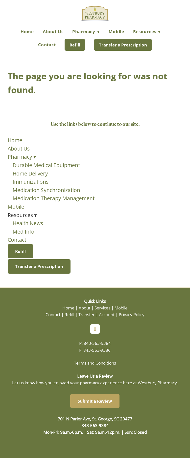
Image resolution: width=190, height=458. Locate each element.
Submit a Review (95, 401)
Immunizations (30, 181)
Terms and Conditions (95, 363)
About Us (53, 31)
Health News (28, 223)
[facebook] (95, 329)
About (84, 308)
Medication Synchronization (46, 190)
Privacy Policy (131, 314)
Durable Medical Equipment (46, 165)
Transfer (86, 314)
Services (102, 308)
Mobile (116, 31)
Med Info (23, 231)
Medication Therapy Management (54, 198)
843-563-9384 (97, 343)
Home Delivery (30, 173)
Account (107, 314)
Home (27, 31)
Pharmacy (86, 31)
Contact (47, 45)
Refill (75, 45)
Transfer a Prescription (123, 45)
